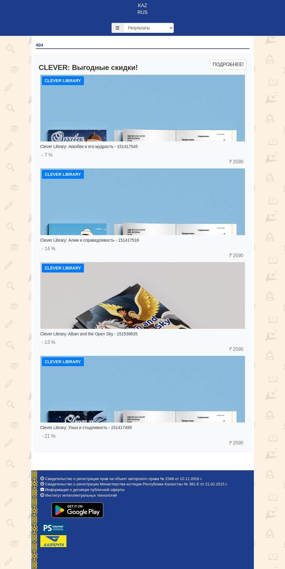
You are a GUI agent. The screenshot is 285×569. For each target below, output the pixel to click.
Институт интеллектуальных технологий (81, 495)
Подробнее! (228, 64)
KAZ (142, 5)
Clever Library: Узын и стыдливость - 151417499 (86, 427)
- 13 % (48, 342)
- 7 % (47, 154)
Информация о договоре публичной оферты (84, 489)
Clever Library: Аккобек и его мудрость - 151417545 (89, 146)
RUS (143, 12)
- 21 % (48, 436)
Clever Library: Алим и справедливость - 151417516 (89, 240)
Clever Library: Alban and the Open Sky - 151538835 (89, 333)
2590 (236, 161)
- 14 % (48, 248)
